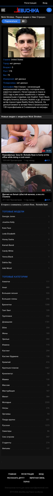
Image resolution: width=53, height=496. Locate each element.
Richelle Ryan (42, 204)
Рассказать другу (15, 478)
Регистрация (30, 3)
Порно (26, 482)
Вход (45, 3)
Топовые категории (15, 276)
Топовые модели (13, 211)
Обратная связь (37, 478)
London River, (29, 204)
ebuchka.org (24, 492)
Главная (12, 474)
